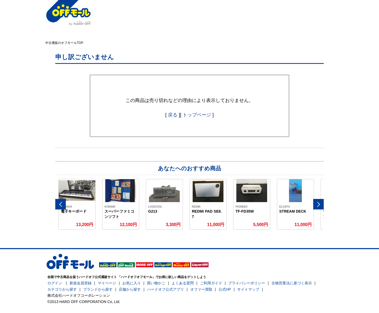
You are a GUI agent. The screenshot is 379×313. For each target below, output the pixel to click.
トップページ (197, 114)
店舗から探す (130, 289)
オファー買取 (201, 289)
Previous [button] (60, 204)
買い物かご (156, 283)
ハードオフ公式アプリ (165, 289)
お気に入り (131, 283)
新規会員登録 (80, 283)
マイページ (107, 283)
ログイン (54, 283)
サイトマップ (248, 289)
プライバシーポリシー (246, 283)
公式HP (224, 289)
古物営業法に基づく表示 (291, 283)
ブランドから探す (98, 289)
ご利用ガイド (211, 283)
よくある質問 (183, 283)
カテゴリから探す (62, 289)
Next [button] (318, 204)
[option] (77, 204)
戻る (172, 114)
